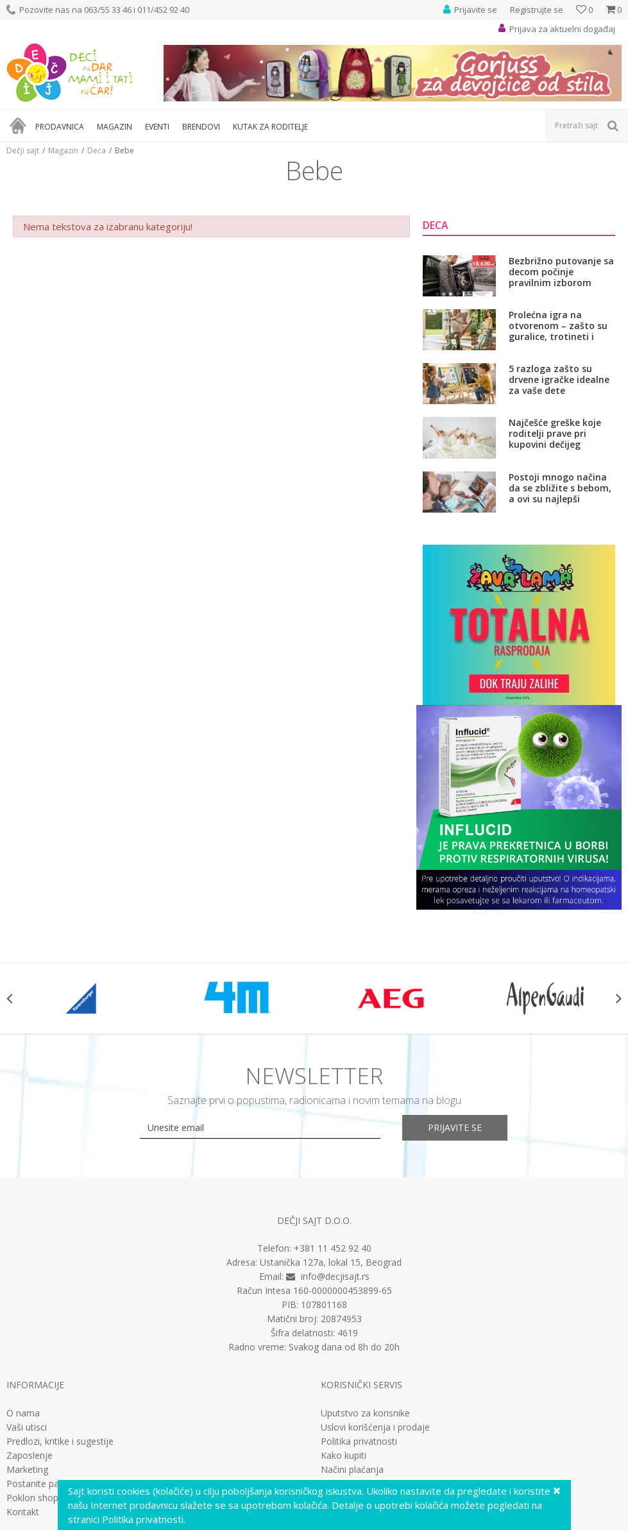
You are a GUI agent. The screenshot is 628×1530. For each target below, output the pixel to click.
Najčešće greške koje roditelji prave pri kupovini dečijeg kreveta (555, 433)
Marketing (27, 1470)
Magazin (63, 150)
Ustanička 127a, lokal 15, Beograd (331, 1262)
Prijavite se (455, 1127)
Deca (96, 150)
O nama (23, 1413)
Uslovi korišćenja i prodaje (375, 1427)
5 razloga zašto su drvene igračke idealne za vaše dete (559, 379)
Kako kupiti (343, 1455)
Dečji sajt (22, 150)
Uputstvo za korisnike (365, 1413)
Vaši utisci (26, 1427)
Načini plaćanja (352, 1470)
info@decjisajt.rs (335, 1276)
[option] (83, 998)
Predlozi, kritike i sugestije (60, 1441)
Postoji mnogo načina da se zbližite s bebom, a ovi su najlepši (560, 488)
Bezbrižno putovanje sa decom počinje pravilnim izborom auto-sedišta (561, 271)
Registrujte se (536, 9)
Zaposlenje (29, 1455)
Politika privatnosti (359, 1441)
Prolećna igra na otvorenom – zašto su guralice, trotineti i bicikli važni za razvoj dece (558, 325)
